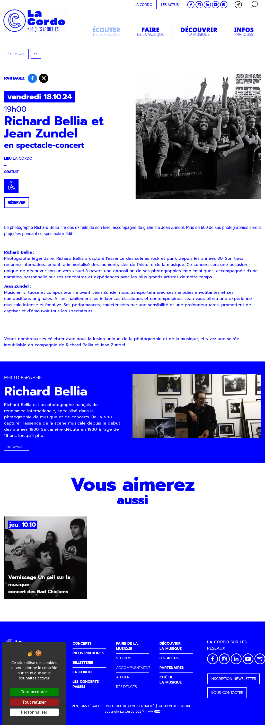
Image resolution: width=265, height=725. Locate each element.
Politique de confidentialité (130, 706)
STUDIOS (123, 658)
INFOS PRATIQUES (88, 653)
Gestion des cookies (176, 706)
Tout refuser (34, 702)
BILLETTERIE (83, 662)
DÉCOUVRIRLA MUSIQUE (171, 646)
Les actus (170, 4)
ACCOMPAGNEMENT (133, 667)
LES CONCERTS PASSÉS (86, 684)
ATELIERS (123, 677)
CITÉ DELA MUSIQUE (171, 680)
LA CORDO (82, 672)
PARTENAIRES (172, 667)
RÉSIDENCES (126, 686)
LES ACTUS (169, 658)
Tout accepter (34, 692)
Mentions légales (87, 706)
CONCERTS (82, 643)
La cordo (143, 4)
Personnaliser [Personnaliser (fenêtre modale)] (34, 712)
